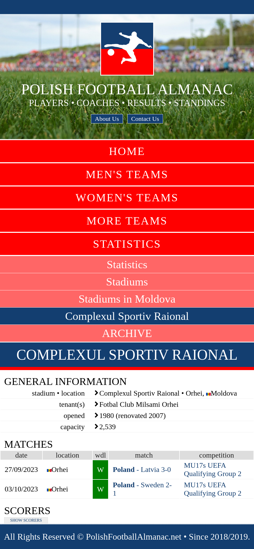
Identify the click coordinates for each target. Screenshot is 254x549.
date (21, 455)
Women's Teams (127, 197)
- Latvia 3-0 (142, 469)
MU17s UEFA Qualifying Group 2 (212, 469)
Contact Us (145, 118)
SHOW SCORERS (26, 520)
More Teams (127, 221)
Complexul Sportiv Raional (127, 316)
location (67, 455)
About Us (107, 118)
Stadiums (127, 282)
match (144, 455)
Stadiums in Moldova (127, 299)
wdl (100, 455)
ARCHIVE (127, 333)
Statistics (127, 244)
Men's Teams (127, 174)
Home (127, 151)
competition (216, 455)
